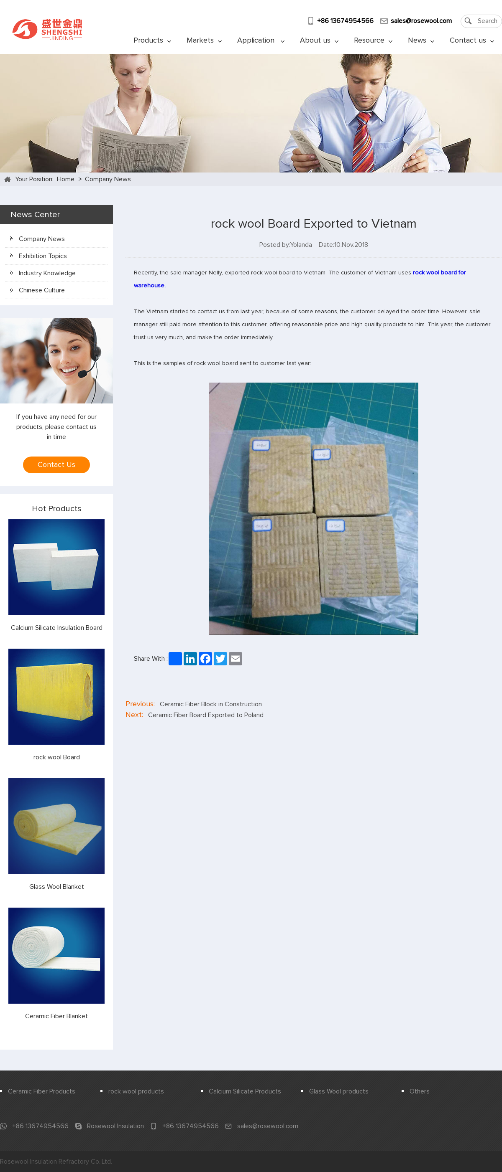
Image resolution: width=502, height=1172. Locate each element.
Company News (108, 179)
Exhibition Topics (38, 256)
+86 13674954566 (345, 21)
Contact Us (56, 465)
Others (420, 1091)
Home (65, 179)
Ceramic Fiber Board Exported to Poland (206, 715)
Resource (373, 40)
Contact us (472, 40)
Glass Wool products (339, 1091)
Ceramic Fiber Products (41, 1091)
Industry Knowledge (43, 273)
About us (319, 40)
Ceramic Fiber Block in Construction (211, 704)
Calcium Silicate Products (245, 1091)
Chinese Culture (37, 290)
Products (152, 40)
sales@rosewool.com (421, 21)
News (421, 40)
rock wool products (136, 1091)
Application (260, 40)
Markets (204, 40)
